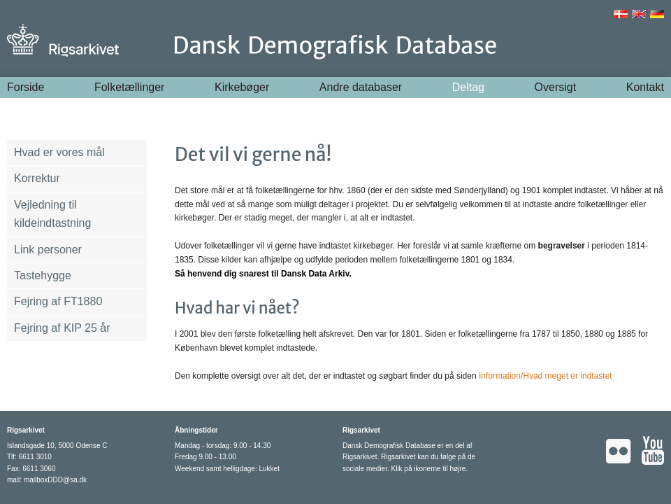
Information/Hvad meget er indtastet (545, 376)
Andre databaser (360, 87)
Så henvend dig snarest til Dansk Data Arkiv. (263, 274)
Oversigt (556, 87)
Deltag (468, 87)
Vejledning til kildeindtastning (52, 214)
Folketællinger (129, 87)
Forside (25, 87)
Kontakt (645, 87)
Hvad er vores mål (59, 152)
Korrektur (37, 178)
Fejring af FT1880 (58, 301)
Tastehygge (42, 275)
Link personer (48, 249)
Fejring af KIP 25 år (62, 328)
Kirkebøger (242, 87)
